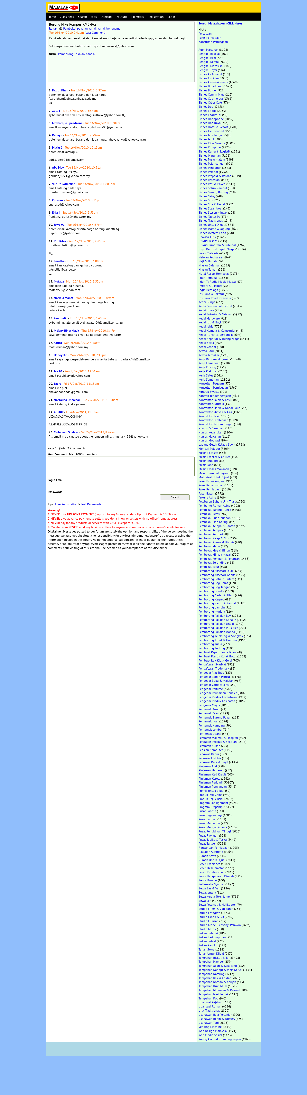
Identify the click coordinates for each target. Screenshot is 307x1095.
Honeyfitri (60, 355)
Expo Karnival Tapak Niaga (217, 249)
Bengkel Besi (207, 58)
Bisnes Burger (208, 90)
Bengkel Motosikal (211, 66)
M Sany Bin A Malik (66, 331)
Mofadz (59, 281)
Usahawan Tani (209, 1023)
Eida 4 (56, 212)
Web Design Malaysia (213, 1031)
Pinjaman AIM (208, 766)
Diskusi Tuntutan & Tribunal (217, 245)
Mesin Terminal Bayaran (214, 473)
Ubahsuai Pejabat (210, 1002)
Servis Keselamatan (212, 868)
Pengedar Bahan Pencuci (215, 677)
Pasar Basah (206, 493)
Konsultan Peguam (211, 383)
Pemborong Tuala (210, 644)
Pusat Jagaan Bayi (210, 815)
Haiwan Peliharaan (211, 257)
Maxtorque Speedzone (67, 123)
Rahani (53, 28)
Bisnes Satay (207, 196)
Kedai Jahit (206, 326)
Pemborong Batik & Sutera (216, 579)
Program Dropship (211, 807)
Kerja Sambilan (209, 379)
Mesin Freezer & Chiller (214, 457)
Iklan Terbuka (208, 278)
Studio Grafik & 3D (211, 917)
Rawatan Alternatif (211, 852)
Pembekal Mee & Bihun (214, 550)
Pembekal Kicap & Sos (214, 538)
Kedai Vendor (207, 347)
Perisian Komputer (211, 750)
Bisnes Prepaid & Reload (215, 176)
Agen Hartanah (209, 49)
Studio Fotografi (209, 913)
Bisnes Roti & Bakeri (212, 184)
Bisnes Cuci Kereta (211, 98)
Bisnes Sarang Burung (213, 192)
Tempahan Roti (209, 998)
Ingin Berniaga (208, 290)
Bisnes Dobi (206, 106)
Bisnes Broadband (211, 86)
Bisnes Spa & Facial (212, 204)
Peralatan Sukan (209, 746)
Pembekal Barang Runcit (215, 510)
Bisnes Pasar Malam (212, 159)
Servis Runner (208, 880)
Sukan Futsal (207, 941)
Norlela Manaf (63, 298)
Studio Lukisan (209, 921)
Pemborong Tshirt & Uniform (218, 640)
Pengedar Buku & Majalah (216, 680)
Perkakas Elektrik (210, 758)
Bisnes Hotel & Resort (213, 127)
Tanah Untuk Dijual (211, 953)
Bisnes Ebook (208, 111)
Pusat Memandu (209, 823)
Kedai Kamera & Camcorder (217, 330)
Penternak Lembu (210, 729)
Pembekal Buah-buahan (215, 518)
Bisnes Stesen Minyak (213, 212)
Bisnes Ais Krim (209, 78)
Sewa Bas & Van (209, 888)
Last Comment (95, 32)
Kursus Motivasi (209, 440)
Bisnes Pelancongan (212, 163)
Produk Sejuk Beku (211, 799)
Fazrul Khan (60, 90)
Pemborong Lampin (212, 607)
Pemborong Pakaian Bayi (215, 615)
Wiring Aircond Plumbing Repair (220, 1039)
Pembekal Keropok (211, 534)
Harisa (57, 343)
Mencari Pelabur (209, 448)
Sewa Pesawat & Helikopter (217, 904)
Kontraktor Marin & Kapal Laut (219, 408)
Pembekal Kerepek (211, 530)
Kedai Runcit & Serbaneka (216, 335)
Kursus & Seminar (211, 428)
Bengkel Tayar (208, 70)
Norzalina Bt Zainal (67, 400)
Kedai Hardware (209, 318)
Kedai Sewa (206, 343)
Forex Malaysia (209, 253)
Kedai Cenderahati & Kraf (215, 306)
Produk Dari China (210, 795)
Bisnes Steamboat (210, 208)
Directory (106, 17)
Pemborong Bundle (211, 591)
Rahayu (57, 135)
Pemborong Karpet (211, 599)
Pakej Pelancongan (211, 481)
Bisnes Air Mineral (210, 74)
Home (52, 17)
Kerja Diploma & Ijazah (214, 359)
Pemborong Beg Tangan (214, 587)
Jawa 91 (59, 225)
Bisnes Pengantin (210, 168)
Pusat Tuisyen (208, 843)
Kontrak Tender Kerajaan (215, 396)
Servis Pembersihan (212, 872)
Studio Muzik (207, 929)
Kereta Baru (206, 351)
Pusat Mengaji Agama (213, 827)
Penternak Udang (210, 734)
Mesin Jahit (206, 465)
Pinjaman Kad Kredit (212, 774)
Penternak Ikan (209, 721)
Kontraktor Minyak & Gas (215, 412)
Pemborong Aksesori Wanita (217, 575)
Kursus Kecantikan (211, 432)
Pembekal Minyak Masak (215, 554)
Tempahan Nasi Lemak (213, 994)
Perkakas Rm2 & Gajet (213, 762)
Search (82, 17)
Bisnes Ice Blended (211, 131)
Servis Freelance (209, 864)
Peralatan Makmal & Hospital (218, 738)
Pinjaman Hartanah (211, 770)
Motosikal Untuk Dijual (214, 477)
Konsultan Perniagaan (213, 42)
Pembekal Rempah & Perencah (219, 559)
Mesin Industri (208, 461)
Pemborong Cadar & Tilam (216, 595)
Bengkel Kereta (209, 62)
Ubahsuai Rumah (210, 1006)
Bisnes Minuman (210, 155)
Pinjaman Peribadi (211, 782)
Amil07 (59, 412)
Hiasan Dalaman (209, 265)
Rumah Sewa (207, 856)
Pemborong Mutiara (212, 611)
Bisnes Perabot (208, 172)
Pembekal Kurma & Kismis (216, 542)
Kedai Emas (206, 310)
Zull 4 (56, 111)
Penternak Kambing (212, 725)
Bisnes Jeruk (207, 139)
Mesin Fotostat (208, 453)
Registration (156, 17)
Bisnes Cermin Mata (212, 94)
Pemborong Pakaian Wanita (217, 632)
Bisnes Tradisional (211, 220)
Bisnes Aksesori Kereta (213, 82)
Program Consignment (213, 803)
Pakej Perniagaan (210, 38)
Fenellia (59, 261)
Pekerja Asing (207, 497)
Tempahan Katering (212, 974)
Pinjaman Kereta (209, 778)
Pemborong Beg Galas (213, 583)
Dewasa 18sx (207, 237)
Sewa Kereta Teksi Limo (214, 896)
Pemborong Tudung (212, 648)
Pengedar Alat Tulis (211, 672)
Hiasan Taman (208, 269)
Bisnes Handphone (211, 119)
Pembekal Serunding (212, 562)
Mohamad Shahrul (66, 432)
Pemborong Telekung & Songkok (221, 636)
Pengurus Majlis (209, 705)
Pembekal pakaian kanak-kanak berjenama (91, 28)
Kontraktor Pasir (209, 416)
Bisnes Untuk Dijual (212, 225)
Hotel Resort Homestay (214, 273)
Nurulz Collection (63, 184)
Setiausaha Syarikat (212, 884)
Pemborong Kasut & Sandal (217, 603)
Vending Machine (210, 1027)
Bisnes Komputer (210, 147)
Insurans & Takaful (211, 294)
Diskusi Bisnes (208, 241)
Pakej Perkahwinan (211, 485)
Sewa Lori (205, 901)
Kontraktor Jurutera (211, 404)
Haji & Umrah (208, 261)
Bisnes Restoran (209, 180)
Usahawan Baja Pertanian (215, 1014)
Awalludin (61, 318)
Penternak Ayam (209, 713)
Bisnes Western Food (212, 233)
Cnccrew (57, 200)
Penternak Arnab (209, 709)
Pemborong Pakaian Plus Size (218, 628)
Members (137, 17)
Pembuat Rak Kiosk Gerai (215, 660)
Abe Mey (58, 167)
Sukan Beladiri (208, 933)
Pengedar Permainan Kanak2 (218, 693)
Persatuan (205, 33)
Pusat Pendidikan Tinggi (215, 831)
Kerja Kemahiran (209, 363)
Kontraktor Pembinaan (213, 420)
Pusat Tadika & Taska (213, 839)
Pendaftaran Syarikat (212, 664)
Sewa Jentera (207, 892)
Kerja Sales (206, 375)
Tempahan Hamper (211, 961)
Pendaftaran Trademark (214, 668)
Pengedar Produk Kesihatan (217, 701)
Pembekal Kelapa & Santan (217, 526)
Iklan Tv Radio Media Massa (217, 281)
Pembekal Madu (209, 546)
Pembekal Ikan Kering (213, 522)
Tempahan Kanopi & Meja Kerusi (220, 970)
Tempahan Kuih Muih (213, 986)
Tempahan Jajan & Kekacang (218, 966)
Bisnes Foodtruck (210, 115)
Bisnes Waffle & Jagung (214, 229)
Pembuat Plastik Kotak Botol (218, 656)
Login (171, 17)
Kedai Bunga (207, 302)
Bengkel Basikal (209, 54)
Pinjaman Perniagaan (213, 786)
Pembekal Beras (209, 514)
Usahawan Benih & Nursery (217, 1019)
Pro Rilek (60, 241)
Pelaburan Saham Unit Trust (217, 501)
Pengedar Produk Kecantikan (218, 697)
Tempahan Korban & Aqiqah (217, 982)
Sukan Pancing (208, 945)
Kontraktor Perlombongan (216, 424)
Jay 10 (58, 371)
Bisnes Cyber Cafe (210, 102)
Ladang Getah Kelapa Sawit (217, 444)
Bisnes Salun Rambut (213, 188)
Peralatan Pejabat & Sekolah (218, 742)
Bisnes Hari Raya (210, 123)
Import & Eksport (210, 286)
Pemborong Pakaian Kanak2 (77, 54)
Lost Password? (91, 504)
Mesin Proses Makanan (214, 469)
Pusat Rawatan (208, 835)
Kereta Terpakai (209, 355)
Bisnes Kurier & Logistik (214, 151)
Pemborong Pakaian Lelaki (216, 624)
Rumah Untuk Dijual (212, 860)
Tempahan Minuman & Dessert (219, 990)
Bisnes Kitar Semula (212, 143)
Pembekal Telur (209, 567)
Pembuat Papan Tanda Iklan (217, 652)
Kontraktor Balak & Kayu (215, 400)
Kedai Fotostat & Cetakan (215, 314)
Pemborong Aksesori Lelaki (216, 571)
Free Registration (66, 504)
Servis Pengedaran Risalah (216, 876)
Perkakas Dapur (209, 754)
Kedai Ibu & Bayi (210, 322)
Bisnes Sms (206, 200)
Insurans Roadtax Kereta (215, 298)
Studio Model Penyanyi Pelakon (220, 925)
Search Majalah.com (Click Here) (220, 23)
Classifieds (67, 17)
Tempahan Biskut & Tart (214, 958)
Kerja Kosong (207, 367)
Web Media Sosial (210, 1035)
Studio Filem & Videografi (216, 909)
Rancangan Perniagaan (214, 847)
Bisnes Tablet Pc (209, 216)
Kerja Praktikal (208, 371)
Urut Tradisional (209, 1010)
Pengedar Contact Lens (214, 685)
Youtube (121, 17)
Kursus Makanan (210, 436)
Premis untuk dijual (211, 791)
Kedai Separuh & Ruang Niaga (219, 339)
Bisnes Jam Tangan (211, 135)
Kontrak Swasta (209, 392)
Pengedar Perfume (211, 689)
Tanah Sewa (207, 949)
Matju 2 (57, 147)
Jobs (94, 17)
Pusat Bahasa (207, 811)
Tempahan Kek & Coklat (215, 978)
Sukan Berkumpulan (212, 937)
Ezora (57, 384)
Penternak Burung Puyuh (215, 717)
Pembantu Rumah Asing (214, 505)
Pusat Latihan (208, 819)
